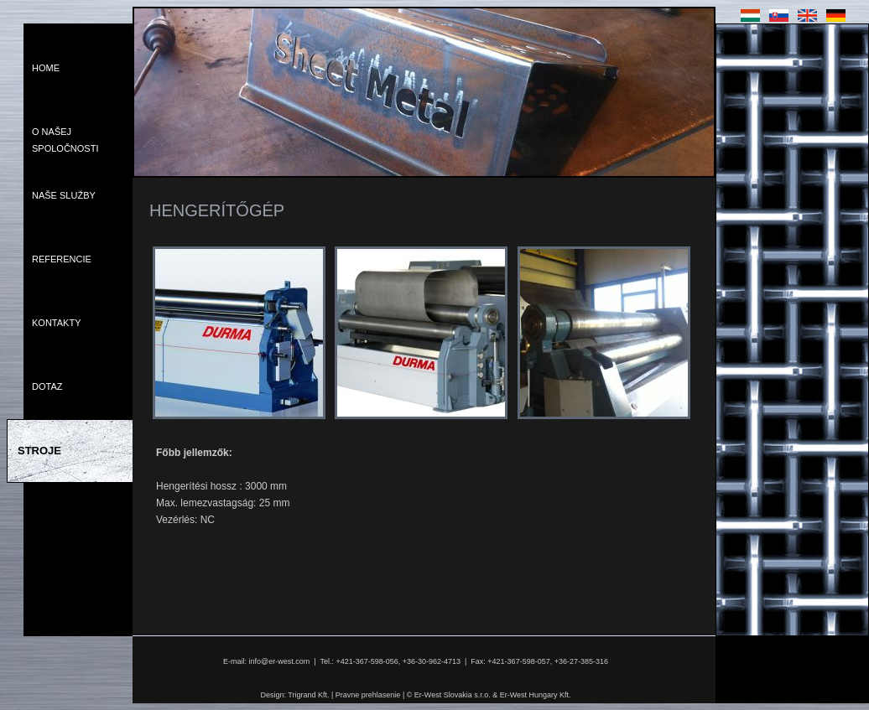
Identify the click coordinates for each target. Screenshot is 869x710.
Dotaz (47, 386)
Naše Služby (64, 195)
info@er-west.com (279, 661)
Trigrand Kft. (308, 695)
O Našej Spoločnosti (65, 140)
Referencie (61, 259)
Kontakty (56, 323)
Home (46, 68)
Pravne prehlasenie (368, 695)
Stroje (39, 450)
